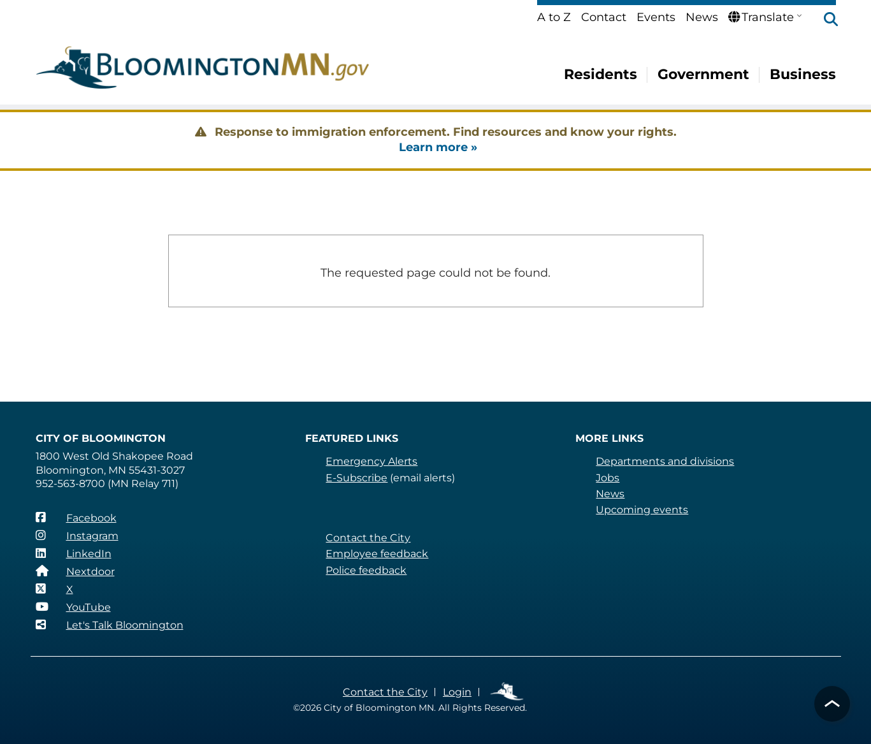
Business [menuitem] (803, 74)
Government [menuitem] (703, 74)
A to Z (554, 17)
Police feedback (366, 570)
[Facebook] (76, 518)
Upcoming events (642, 510)
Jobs (607, 478)
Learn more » (438, 147)
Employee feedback (377, 554)
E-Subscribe (356, 478)
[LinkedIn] (74, 553)
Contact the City (368, 538)
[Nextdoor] (75, 571)
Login (457, 692)
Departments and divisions (665, 461)
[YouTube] (73, 607)
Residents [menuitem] (600, 74)
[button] (824, 20)
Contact (603, 17)
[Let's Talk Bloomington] (110, 625)
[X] (54, 589)
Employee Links (507, 692)
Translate (761, 17)
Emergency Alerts (371, 461)
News (702, 17)
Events (656, 17)
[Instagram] (77, 536)
